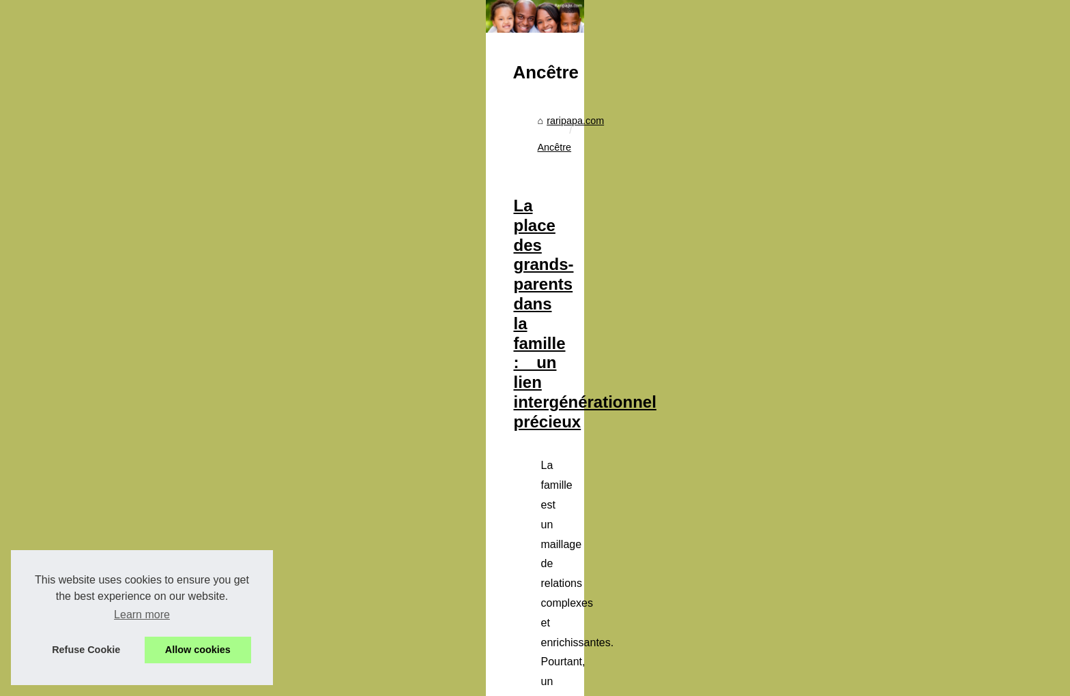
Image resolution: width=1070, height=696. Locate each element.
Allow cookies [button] (198, 649)
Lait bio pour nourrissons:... (202, 430)
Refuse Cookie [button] (86, 649)
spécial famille (674, 568)
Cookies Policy (316, 681)
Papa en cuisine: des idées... (205, 491)
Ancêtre (457, 367)
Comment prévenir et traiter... (206, 400)
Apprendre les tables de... (199, 460)
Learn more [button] (142, 614)
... (722, 568)
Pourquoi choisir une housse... (209, 370)
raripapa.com (399, 367)
